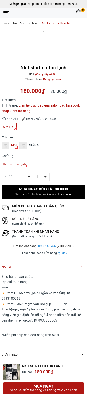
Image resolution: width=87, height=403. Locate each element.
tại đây (62, 253)
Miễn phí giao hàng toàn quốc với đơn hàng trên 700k (43, 4)
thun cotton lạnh (15, 164)
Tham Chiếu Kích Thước (39, 119)
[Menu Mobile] (6, 13)
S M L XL (10, 127)
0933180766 (47, 246)
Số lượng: (9, 176)
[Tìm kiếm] (70, 12)
